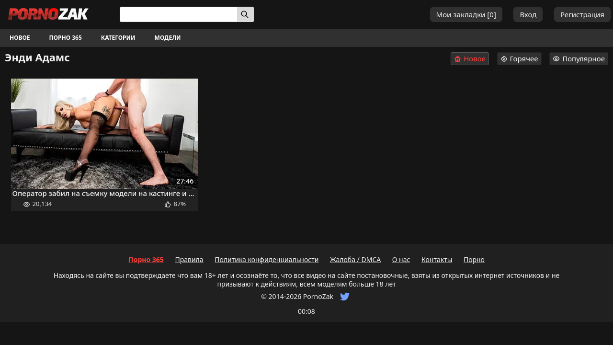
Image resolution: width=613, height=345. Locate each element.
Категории (118, 38)
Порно (474, 259)
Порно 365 (65, 38)
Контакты (436, 259)
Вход (528, 14)
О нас (401, 259)
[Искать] (245, 14)
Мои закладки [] (466, 14)
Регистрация (582, 14)
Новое (20, 38)
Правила (189, 259)
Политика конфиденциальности (266, 259)
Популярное (579, 58)
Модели (168, 38)
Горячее (519, 58)
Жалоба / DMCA (355, 259)
